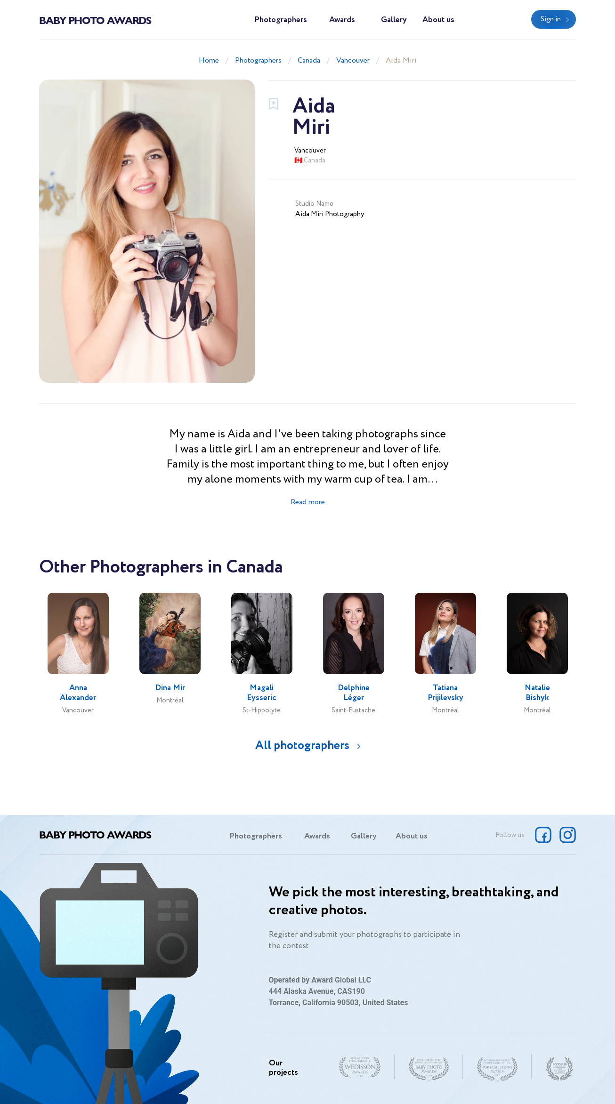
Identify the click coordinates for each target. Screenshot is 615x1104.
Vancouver (353, 60)
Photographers (280, 20)
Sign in (551, 19)
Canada (309, 60)
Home (209, 60)
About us (438, 20)
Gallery (394, 20)
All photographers (302, 745)
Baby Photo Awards (95, 19)
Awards (342, 20)
